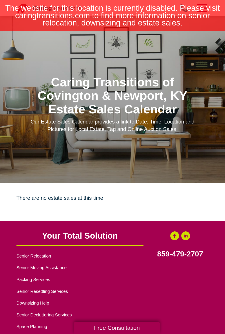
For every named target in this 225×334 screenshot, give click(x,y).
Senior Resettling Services (42, 291)
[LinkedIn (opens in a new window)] (185, 235)
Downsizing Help (32, 303)
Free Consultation (117, 328)
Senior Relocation (33, 256)
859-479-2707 (180, 254)
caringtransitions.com (52, 15)
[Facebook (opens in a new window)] (174, 235)
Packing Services (33, 279)
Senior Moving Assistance (41, 267)
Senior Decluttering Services (44, 314)
